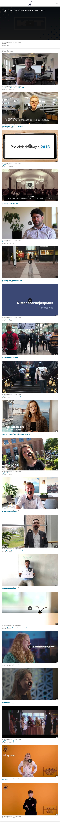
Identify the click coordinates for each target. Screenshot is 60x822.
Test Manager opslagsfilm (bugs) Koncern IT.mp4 (15, 627)
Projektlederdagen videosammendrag (12, 280)
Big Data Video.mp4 (7, 242)
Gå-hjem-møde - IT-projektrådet (10, 203)
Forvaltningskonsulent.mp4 (9, 588)
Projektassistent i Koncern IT (9, 473)
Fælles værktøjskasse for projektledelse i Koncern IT (16, 434)
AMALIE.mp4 (5, 779)
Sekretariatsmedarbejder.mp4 (9, 511)
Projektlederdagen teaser (8, 165)
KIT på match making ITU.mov (10, 357)
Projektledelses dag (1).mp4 (9, 741)
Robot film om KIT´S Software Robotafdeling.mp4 (15, 87)
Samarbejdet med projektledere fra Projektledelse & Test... (17, 550)
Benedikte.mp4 (6, 702)
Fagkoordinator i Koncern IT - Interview (12, 126)
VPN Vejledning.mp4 (7, 319)
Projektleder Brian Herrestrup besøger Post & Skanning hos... (18, 396)
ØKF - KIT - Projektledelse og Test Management (11, 42)
